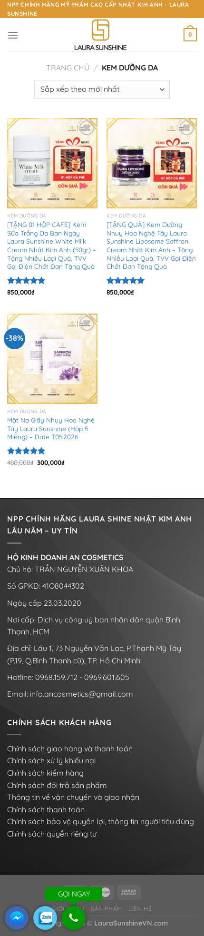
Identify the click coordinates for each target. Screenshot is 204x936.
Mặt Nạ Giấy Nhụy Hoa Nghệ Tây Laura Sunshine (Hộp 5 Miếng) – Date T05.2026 (51, 428)
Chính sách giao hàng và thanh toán (70, 748)
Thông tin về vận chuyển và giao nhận (73, 797)
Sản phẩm (106, 908)
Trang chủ (67, 67)
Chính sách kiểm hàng (45, 773)
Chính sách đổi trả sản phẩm (57, 785)
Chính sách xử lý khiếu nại (51, 760)
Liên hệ (140, 908)
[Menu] (13, 35)
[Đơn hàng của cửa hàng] (101, 89)
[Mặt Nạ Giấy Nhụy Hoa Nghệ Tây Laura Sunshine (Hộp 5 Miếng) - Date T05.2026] (52, 359)
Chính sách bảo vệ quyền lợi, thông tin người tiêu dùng (100, 821)
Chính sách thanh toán (46, 809)
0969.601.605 (106, 677)
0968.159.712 (56, 677)
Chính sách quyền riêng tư (52, 833)
